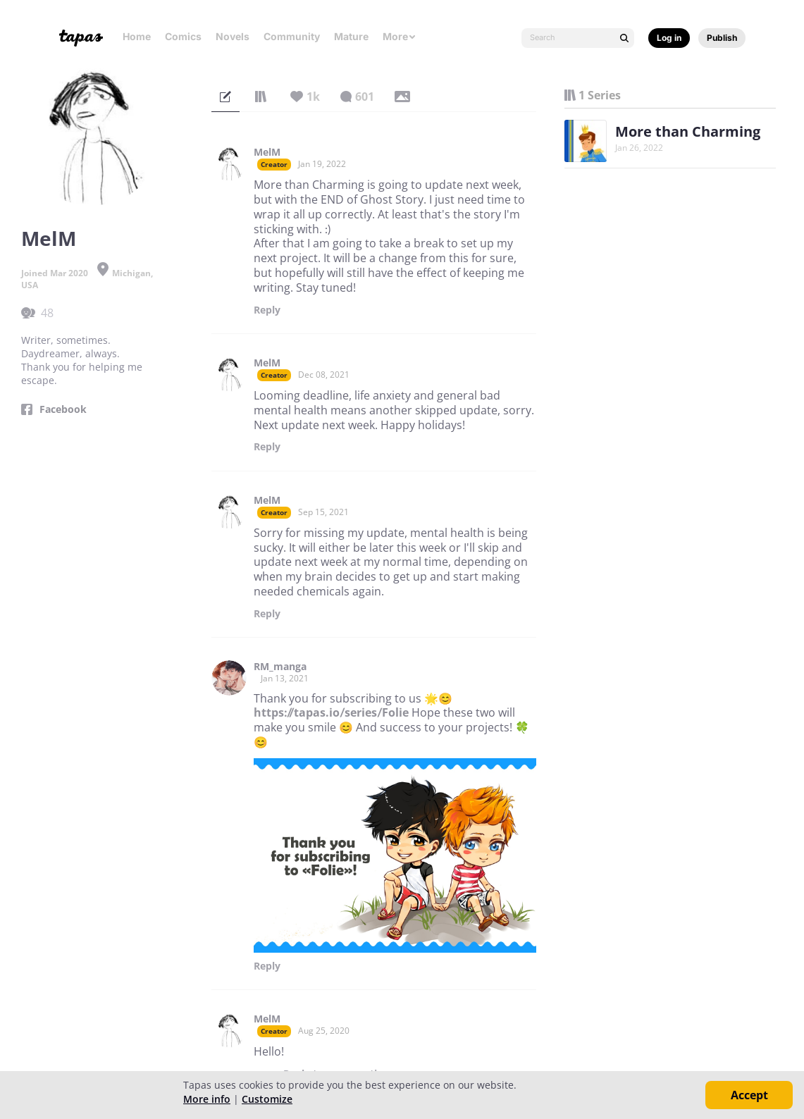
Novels (232, 36)
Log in (669, 37)
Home (137, 36)
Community (292, 36)
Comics (183, 36)
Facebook (63, 409)
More (399, 36)
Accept (749, 1095)
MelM (267, 152)
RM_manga (280, 666)
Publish (722, 37)
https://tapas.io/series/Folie (331, 712)
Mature (351, 36)
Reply (267, 310)
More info (206, 1099)
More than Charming (687, 131)
